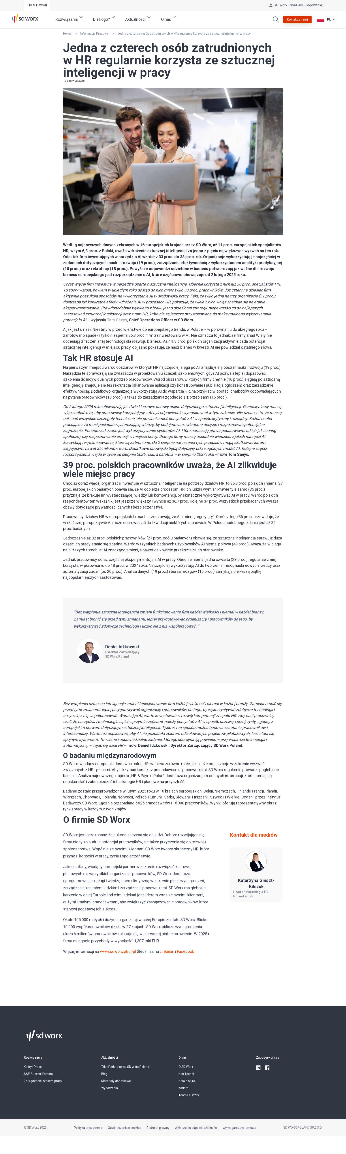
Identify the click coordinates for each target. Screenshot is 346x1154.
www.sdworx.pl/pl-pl (118, 951)
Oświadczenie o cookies (124, 1127)
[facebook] (267, 1068)
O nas (183, 1057)
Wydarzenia (109, 1088)
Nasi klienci (186, 1074)
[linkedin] (258, 1068)
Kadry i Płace (33, 1067)
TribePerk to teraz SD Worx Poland (125, 1067)
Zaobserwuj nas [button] (267, 1057)
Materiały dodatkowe (116, 1081)
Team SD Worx (189, 1095)
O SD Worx (186, 1067)
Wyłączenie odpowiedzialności (196, 1127)
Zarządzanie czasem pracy (43, 1081)
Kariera (183, 1088)
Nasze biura (187, 1081)
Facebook (185, 951)
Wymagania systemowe (239, 1127)
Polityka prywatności (88, 1127)
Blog (104, 1074)
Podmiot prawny (158, 1127)
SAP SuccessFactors (38, 1074)
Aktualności (109, 1057)
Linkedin (167, 951)
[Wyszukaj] (276, 19)
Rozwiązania (33, 1057)
